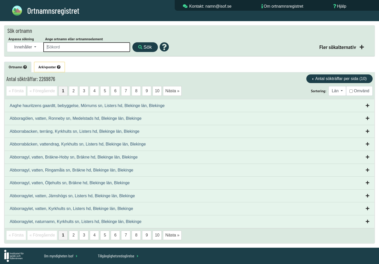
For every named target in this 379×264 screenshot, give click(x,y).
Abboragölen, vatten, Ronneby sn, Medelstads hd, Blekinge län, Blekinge (76, 118)
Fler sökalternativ (338, 47)
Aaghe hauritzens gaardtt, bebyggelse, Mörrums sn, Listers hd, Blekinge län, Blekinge (87, 105)
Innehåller (23, 47)
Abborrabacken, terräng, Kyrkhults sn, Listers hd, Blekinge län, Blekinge (75, 131)
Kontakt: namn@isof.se (210, 6)
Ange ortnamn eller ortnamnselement (74, 39)
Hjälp (341, 6)
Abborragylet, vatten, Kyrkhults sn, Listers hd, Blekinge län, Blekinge (71, 208)
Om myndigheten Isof (61, 255)
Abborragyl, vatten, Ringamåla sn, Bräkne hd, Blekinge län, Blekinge (71, 170)
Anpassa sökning (21, 39)
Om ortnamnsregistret (283, 6)
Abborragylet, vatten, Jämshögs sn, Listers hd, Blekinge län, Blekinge (72, 196)
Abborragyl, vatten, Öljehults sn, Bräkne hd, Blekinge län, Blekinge (70, 183)
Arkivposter (49, 67)
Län (336, 91)
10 (157, 91)
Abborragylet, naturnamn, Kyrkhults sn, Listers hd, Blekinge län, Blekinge (76, 221)
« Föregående (42, 91)
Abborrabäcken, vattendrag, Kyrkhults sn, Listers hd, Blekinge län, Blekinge (78, 144)
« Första (16, 91)
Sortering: (318, 91)
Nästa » (172, 91)
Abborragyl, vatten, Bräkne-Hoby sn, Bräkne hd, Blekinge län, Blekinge (74, 157)
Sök (145, 47)
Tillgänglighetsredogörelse (118, 255)
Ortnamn (18, 67)
